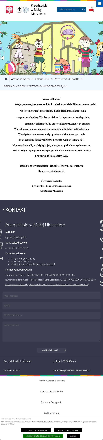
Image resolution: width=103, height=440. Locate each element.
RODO (12, 424)
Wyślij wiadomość (50, 350)
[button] (99, 3)
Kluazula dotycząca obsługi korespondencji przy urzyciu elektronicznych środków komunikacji (47, 284)
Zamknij (73, 436)
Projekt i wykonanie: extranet (52, 380)
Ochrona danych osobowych (36, 430)
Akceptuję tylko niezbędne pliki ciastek (43, 436)
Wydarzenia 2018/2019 (66, 79)
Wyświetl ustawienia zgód (68, 430)
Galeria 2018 (42, 79)
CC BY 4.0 (58, 391)
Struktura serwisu (51, 413)
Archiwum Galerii (20, 79)
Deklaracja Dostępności (51, 402)
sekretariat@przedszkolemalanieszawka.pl (36, 264)
